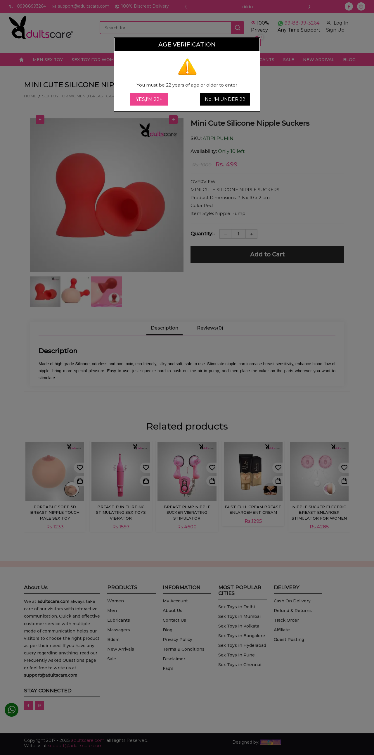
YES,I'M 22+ (149, 99)
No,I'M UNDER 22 (225, 99)
